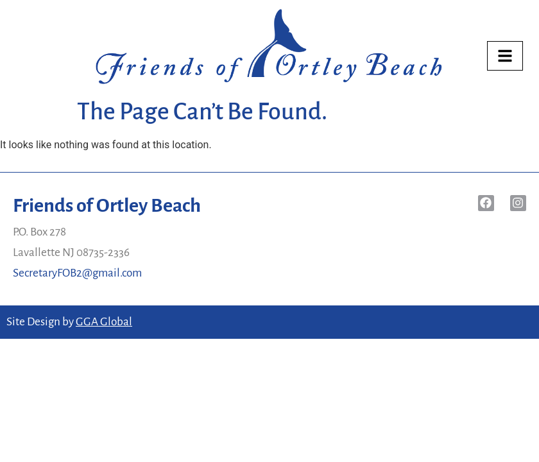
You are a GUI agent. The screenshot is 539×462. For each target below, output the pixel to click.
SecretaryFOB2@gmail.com (77, 273)
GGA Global (104, 322)
